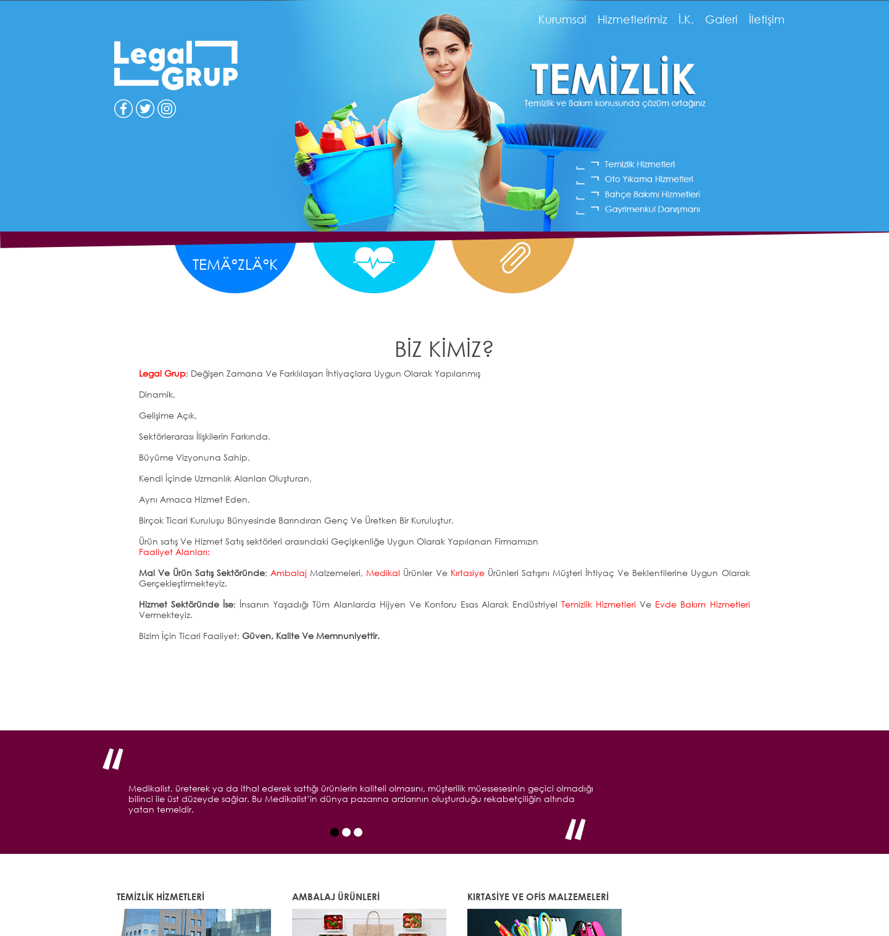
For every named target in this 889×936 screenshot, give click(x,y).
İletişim (767, 19)
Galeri (721, 19)
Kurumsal (562, 19)
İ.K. (686, 19)
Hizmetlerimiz (632, 19)
